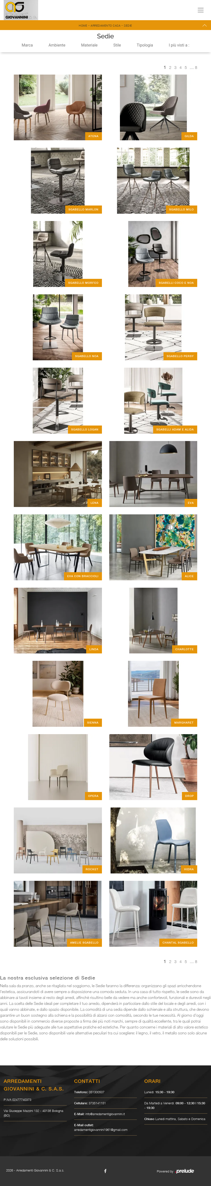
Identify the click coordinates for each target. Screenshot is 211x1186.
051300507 (96, 1092)
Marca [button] (27, 45)
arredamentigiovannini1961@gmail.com (101, 1130)
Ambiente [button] (57, 45)
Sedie (128, 25)
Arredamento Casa (105, 25)
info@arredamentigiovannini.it (105, 1114)
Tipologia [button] (145, 45)
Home (83, 25)
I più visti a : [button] (179, 45)
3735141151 (97, 1103)
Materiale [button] (89, 45)
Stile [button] (117, 45)
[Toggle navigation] (200, 10)
